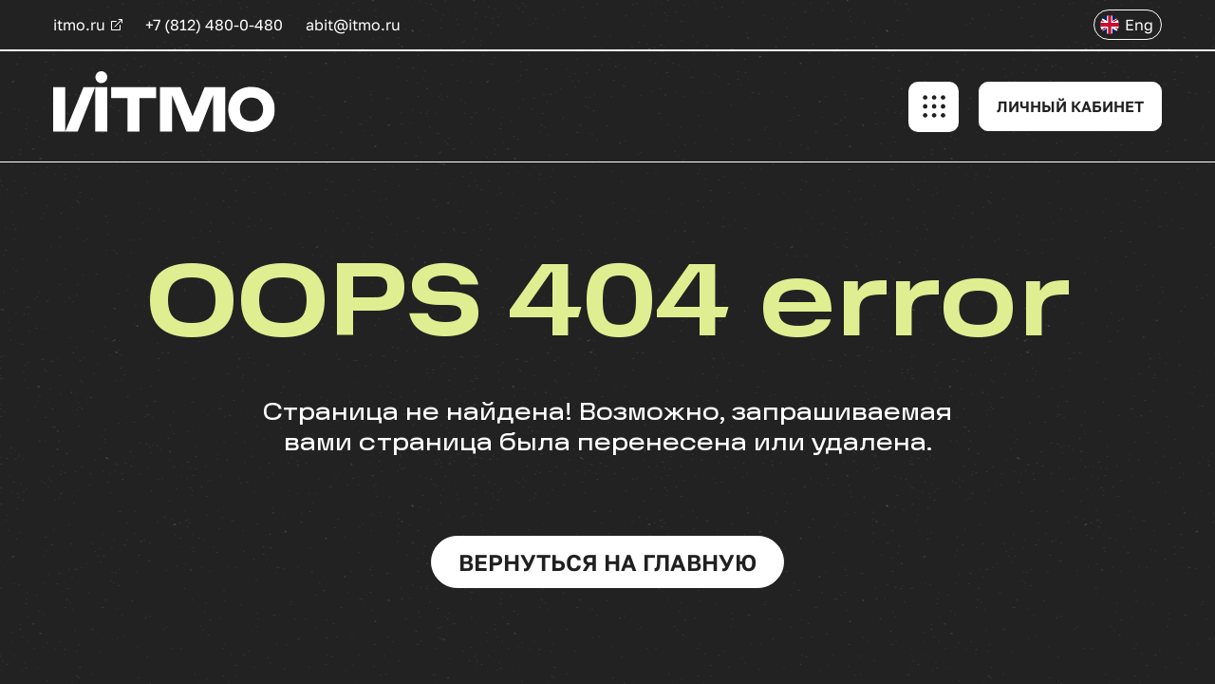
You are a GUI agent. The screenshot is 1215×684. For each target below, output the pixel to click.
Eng (1139, 24)
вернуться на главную (607, 562)
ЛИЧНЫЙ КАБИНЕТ (1070, 106)
